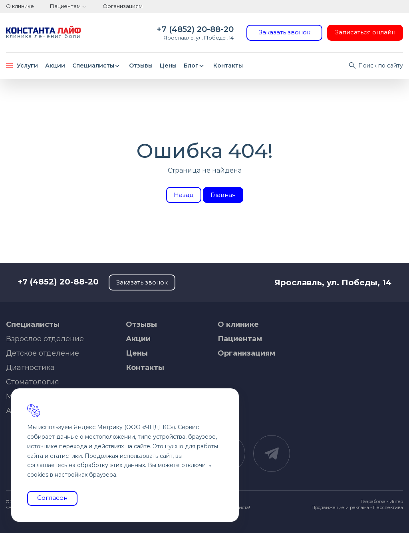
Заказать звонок (284, 32)
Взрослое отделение (45, 338)
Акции (55, 65)
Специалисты (97, 65)
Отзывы (141, 65)
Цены (168, 65)
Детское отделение (42, 353)
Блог (195, 65)
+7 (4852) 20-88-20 (195, 29)
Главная (223, 195)
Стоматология (32, 382)
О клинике (20, 6)
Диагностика (30, 367)
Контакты (228, 65)
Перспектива (388, 507)
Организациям (123, 6)
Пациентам (65, 6)
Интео (396, 501)
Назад (184, 195)
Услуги (22, 65)
